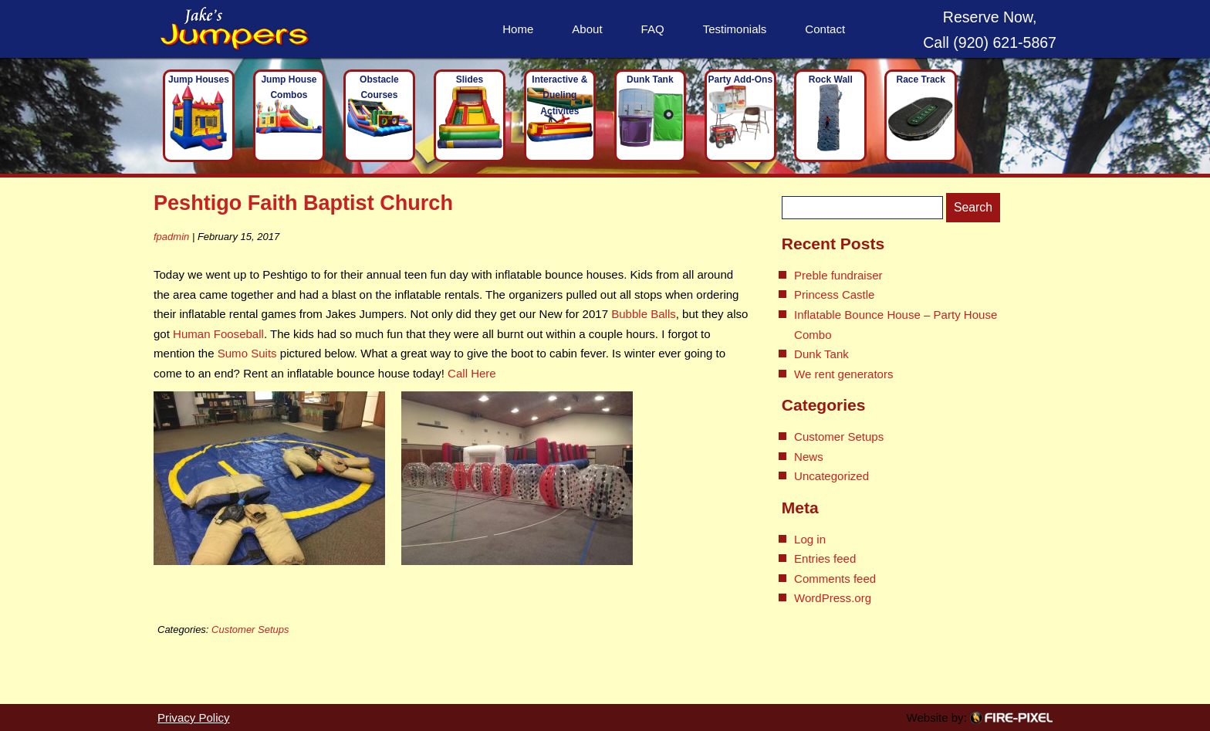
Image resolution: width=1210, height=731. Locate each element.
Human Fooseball (218, 333)
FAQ (652, 29)
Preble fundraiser (838, 275)
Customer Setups (250, 629)
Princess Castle (834, 294)
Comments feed (835, 578)
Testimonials (735, 29)
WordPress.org (832, 597)
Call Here (472, 373)
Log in (810, 539)
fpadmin (171, 236)
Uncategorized (831, 475)
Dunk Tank (821, 353)
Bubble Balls (643, 313)
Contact (825, 29)
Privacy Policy (193, 717)
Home (517, 29)
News (808, 456)
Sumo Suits (247, 353)
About (587, 29)
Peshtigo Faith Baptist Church (303, 203)
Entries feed (825, 558)
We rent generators (843, 374)
